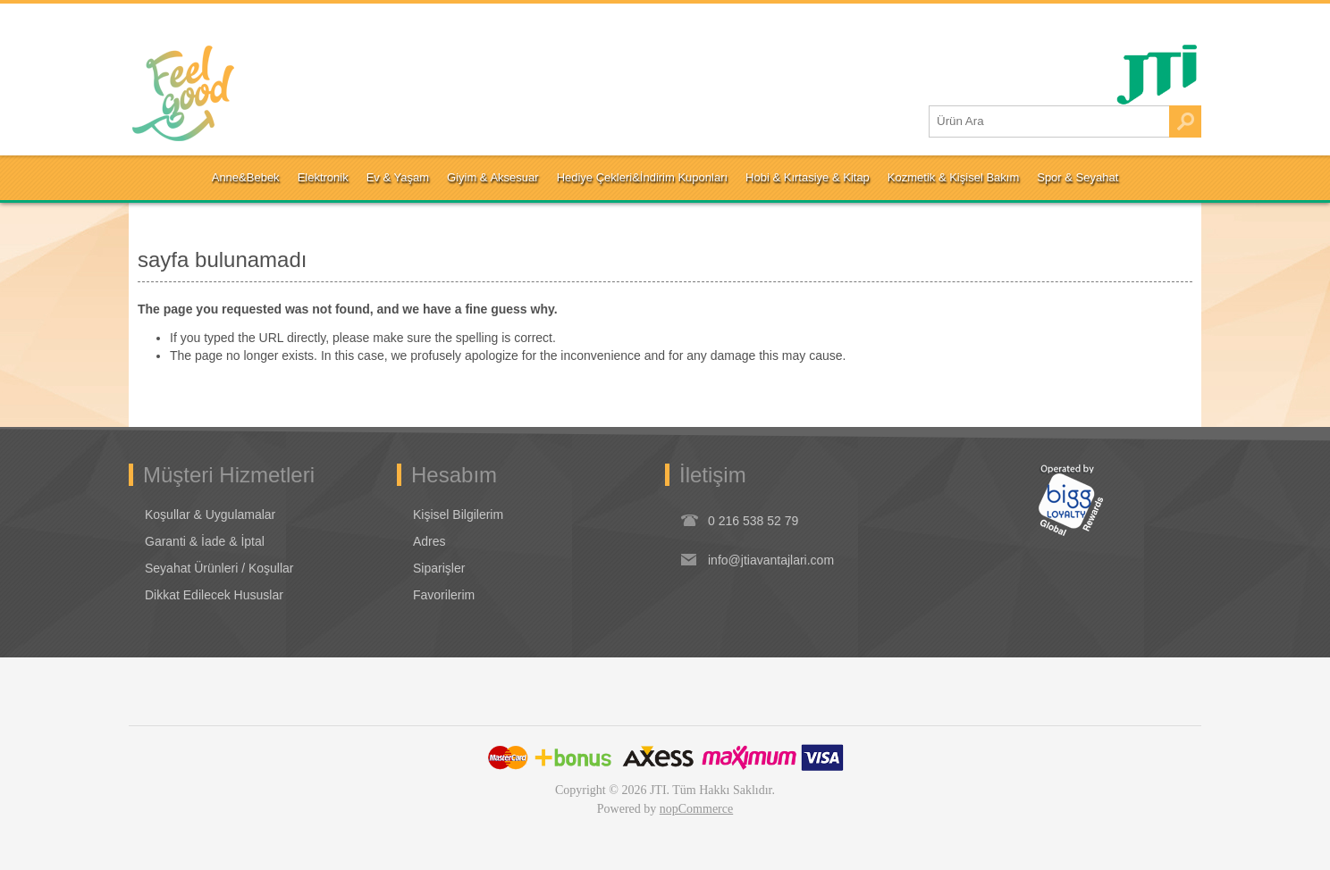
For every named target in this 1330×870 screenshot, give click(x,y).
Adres (429, 541)
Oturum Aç (175, 22)
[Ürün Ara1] (1049, 121)
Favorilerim (444, 595)
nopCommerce (696, 809)
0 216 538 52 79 (753, 521)
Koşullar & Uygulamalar (210, 514)
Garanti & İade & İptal (205, 541)
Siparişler (439, 568)
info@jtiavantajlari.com (771, 560)
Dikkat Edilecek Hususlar (214, 595)
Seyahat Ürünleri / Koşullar (219, 568)
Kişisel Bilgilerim (458, 514)
